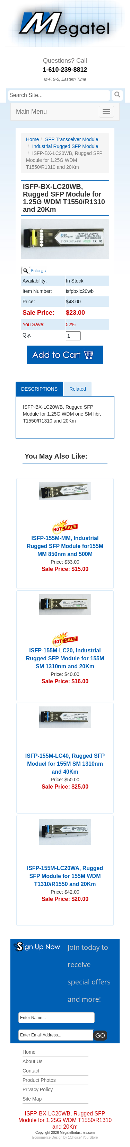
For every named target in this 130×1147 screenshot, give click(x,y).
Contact (31, 1071)
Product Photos (39, 1080)
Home (32, 139)
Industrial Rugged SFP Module (65, 146)
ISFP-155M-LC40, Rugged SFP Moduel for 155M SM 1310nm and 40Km (65, 764)
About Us (33, 1061)
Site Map (32, 1099)
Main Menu (31, 111)
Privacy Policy (38, 1089)
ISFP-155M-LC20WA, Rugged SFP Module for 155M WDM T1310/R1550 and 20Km (65, 876)
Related (77, 389)
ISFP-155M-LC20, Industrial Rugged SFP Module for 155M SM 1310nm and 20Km (65, 652)
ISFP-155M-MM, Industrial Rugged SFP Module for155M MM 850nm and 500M (65, 540)
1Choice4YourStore (83, 1137)
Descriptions (39, 389)
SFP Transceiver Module (71, 139)
